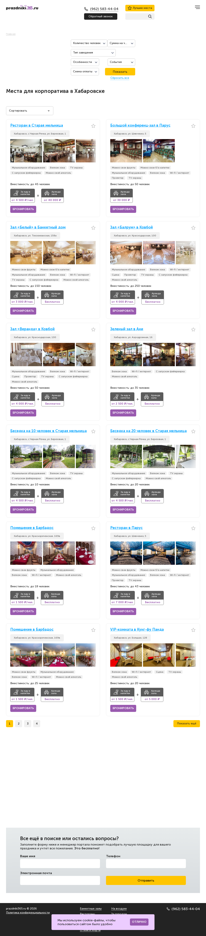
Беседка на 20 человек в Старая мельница (148, 431)
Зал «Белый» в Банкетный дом (38, 227)
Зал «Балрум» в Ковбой (131, 227)
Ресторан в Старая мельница (36, 125)
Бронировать (23, 209)
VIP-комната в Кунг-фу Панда (137, 629)
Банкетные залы (91, 908)
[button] (93, 150)
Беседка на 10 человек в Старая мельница (48, 431)
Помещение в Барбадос (32, 528)
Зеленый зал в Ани (126, 329)
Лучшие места (140, 8)
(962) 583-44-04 (183, 909)
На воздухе (119, 908)
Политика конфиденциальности (28, 912)
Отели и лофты (90, 930)
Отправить (146, 880)
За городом (119, 914)
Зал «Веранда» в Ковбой (32, 329)
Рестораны (87, 914)
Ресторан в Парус (126, 528)
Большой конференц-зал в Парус (140, 125)
